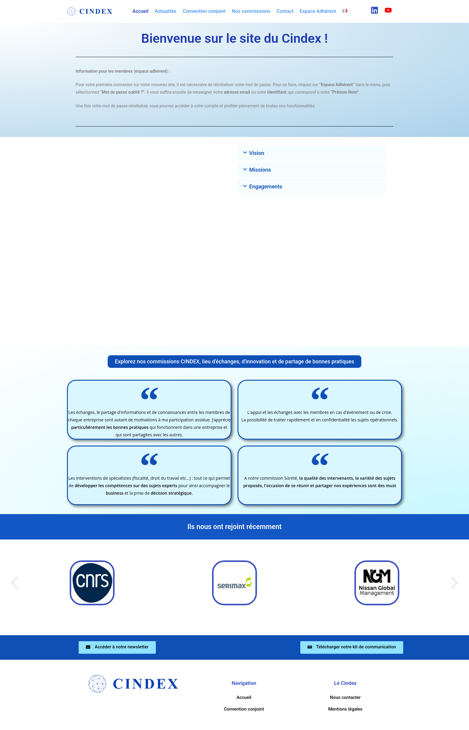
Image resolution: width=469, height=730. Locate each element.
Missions (260, 170)
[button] (346, 10)
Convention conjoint (204, 11)
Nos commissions (251, 11)
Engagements (265, 186)
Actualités (165, 11)
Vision (256, 153)
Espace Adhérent (318, 11)
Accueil (140, 11)
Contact (285, 11)
